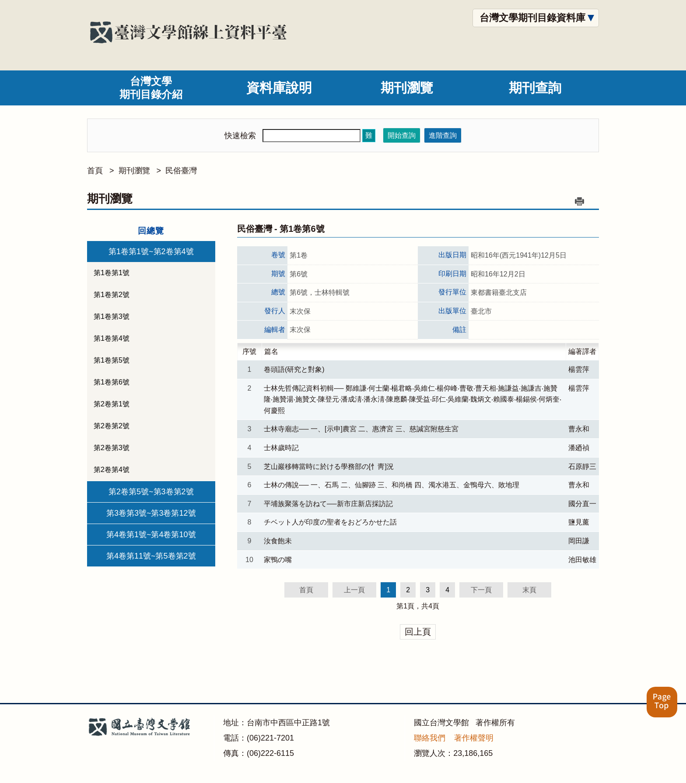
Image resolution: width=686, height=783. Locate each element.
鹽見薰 (578, 522)
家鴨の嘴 (278, 559)
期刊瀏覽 (407, 87)
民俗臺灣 (181, 170)
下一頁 (481, 590)
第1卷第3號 (112, 316)
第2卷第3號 (112, 447)
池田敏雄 (582, 559)
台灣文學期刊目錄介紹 (150, 87)
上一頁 (354, 590)
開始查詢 (402, 135)
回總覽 (151, 230)
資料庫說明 (279, 87)
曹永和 (578, 429)
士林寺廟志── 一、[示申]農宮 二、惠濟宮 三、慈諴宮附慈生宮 (361, 429)
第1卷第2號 (112, 294)
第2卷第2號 (112, 426)
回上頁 (418, 631)
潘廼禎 (578, 447)
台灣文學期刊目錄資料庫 (532, 17)
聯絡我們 (429, 738)
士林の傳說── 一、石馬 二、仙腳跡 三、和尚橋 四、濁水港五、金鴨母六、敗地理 (395, 485)
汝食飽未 (278, 541)
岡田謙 (578, 541)
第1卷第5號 (112, 360)
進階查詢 (443, 135)
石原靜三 (582, 466)
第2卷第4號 (112, 469)
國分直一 (582, 503)
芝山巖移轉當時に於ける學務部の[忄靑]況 (329, 466)
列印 (579, 201)
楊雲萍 (578, 369)
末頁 (529, 590)
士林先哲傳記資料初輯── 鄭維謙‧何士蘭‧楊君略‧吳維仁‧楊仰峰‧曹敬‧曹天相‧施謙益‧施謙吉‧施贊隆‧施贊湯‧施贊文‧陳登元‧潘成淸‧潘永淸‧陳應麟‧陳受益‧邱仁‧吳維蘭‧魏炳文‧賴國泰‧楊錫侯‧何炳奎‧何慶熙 (412, 399)
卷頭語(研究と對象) (294, 369)
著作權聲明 (474, 738)
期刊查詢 (535, 87)
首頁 (95, 170)
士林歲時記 (281, 447)
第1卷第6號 (112, 382)
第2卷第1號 (112, 404)
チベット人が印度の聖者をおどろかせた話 (330, 522)
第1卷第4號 (112, 338)
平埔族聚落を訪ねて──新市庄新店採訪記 (328, 503)
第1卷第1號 (112, 272)
